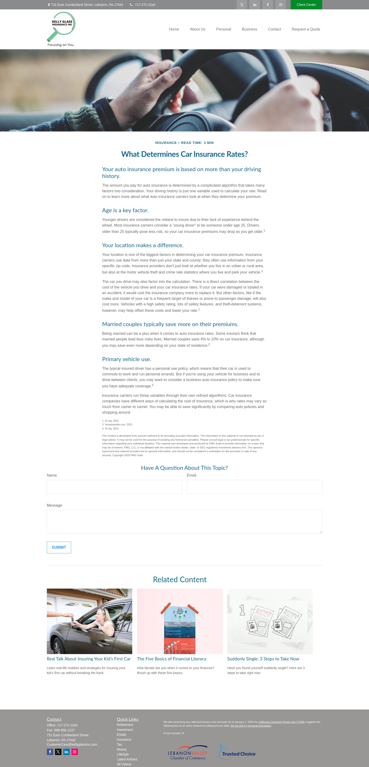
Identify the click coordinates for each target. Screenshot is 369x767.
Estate (121, 734)
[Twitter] (242, 4)
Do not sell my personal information (251, 725)
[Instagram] (75, 752)
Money (122, 749)
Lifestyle (123, 754)
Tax (119, 744)
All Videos (124, 764)
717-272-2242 (142, 5)
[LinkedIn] (254, 4)
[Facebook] (267, 4)
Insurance (124, 739)
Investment (125, 730)
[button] (174, 29)
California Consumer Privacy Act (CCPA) (281, 722)
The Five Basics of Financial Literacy (171, 658)
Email (191, 475)
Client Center (306, 5)
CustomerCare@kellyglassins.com (72, 744)
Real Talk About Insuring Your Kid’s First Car (89, 658)
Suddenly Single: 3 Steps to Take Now (263, 658)
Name (52, 475)
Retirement (125, 725)
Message (54, 505)
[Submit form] (59, 547)
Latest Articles (127, 759)
